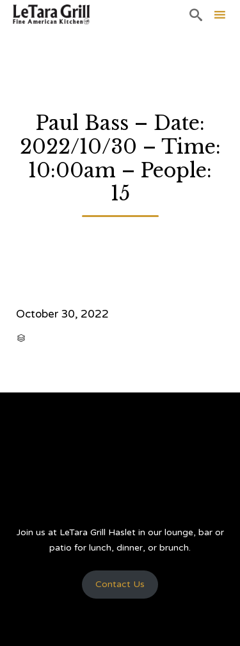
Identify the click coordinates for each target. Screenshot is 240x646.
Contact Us (120, 584)
